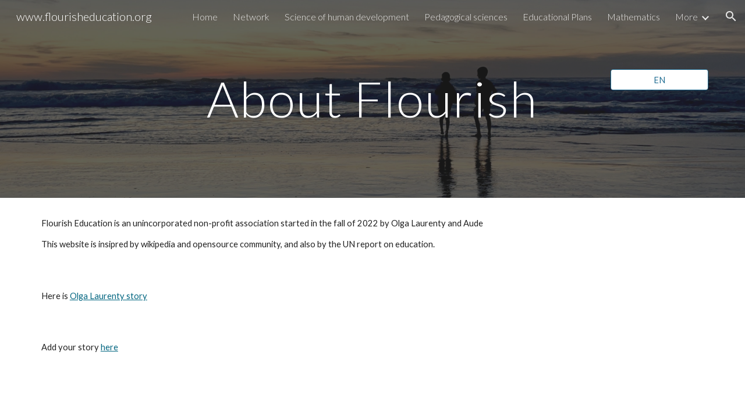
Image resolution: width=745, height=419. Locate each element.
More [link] (686, 16)
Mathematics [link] (633, 16)
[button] (731, 16)
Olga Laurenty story (108, 296)
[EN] (659, 79)
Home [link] (205, 16)
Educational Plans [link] (557, 16)
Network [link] (251, 16)
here (109, 347)
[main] (372, 98)
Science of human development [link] (347, 16)
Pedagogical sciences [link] (466, 16)
